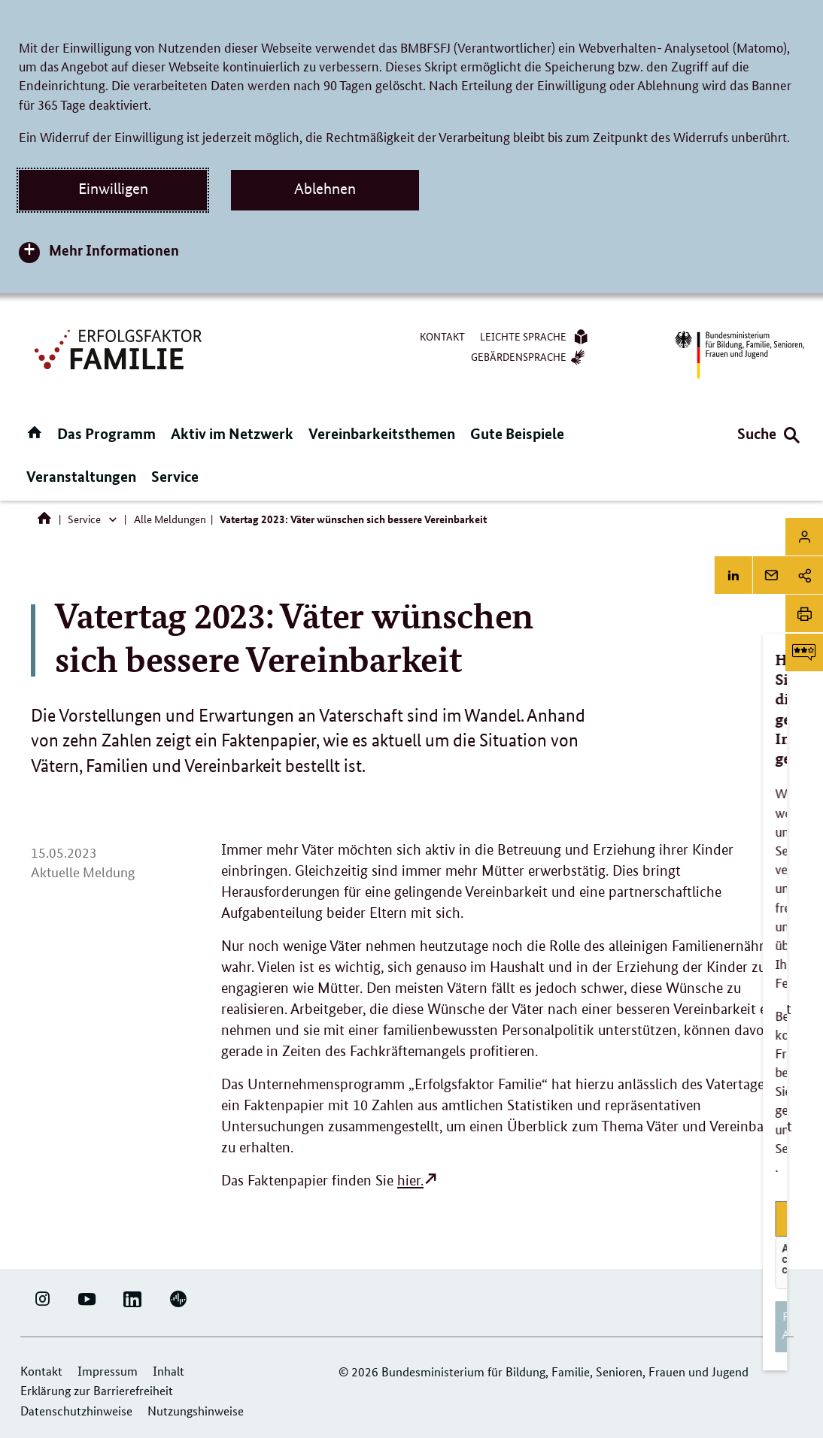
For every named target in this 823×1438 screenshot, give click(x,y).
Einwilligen (113, 189)
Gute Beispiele (517, 433)
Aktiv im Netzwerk (232, 433)
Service (175, 476)
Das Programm (106, 433)
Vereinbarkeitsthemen (381, 433)
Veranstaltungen (81, 476)
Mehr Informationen (114, 250)
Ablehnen (325, 189)
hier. (410, 1180)
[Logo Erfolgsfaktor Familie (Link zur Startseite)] (120, 348)
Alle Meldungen (170, 518)
